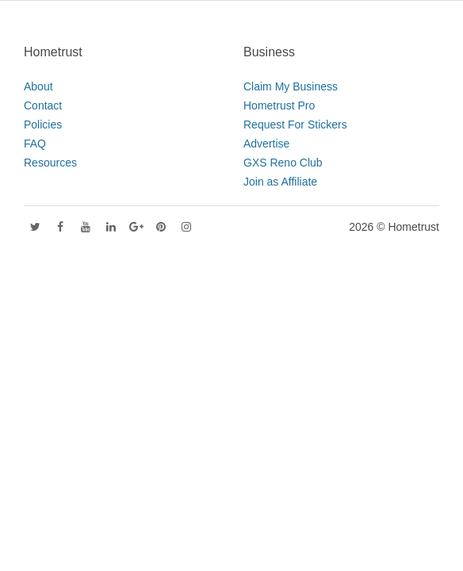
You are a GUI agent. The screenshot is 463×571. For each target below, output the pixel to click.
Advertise (266, 143)
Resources (50, 162)
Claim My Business (290, 86)
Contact (43, 105)
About (38, 86)
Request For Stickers (295, 124)
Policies (43, 124)
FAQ (35, 143)
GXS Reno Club (283, 162)
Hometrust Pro (279, 105)
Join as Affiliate (280, 181)
